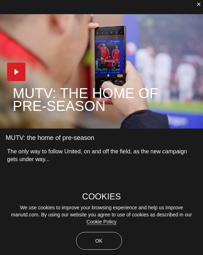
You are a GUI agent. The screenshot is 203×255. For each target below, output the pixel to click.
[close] (199, 4)
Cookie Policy (102, 222)
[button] (16, 72)
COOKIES (101, 196)
